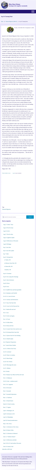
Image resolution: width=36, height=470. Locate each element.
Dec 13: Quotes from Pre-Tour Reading (11, 335)
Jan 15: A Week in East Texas (9, 348)
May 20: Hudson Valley (8, 430)
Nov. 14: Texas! (6, 319)
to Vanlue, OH (7, 259)
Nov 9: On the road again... (9, 316)
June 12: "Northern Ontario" (9, 436)
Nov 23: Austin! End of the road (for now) (12, 329)
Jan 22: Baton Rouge (7, 358)
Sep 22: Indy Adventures (8, 280)
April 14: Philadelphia (8, 417)
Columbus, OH (7, 269)
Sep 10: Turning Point (8, 257)
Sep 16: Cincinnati (7, 273)
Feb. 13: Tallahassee (7, 378)
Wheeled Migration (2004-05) (11, 21)
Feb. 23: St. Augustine (8, 384)
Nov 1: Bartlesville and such (9, 309)
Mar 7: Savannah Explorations (9, 394)
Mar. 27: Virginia (7, 407)
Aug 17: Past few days (8, 234)
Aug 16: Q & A (6, 231)
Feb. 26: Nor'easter (7, 387)
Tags (3, 207)
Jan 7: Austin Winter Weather (9, 345)
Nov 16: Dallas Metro (8, 322)
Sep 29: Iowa (6, 286)
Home (2, 21)
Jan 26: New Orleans (7, 361)
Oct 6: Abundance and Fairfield (10, 293)
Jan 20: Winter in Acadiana (9, 355)
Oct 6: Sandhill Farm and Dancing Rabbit (12, 289)
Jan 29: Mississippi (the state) (9, 364)
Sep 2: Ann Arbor (7, 247)
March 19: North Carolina (9, 404)
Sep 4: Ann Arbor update (8, 250)
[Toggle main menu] (18, 11)
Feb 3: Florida (6, 371)
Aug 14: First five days (8, 227)
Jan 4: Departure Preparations (9, 342)
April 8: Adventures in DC (9, 413)
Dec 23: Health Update (8, 338)
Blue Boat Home (14, 4)
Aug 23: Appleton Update (8, 237)
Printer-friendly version (6, 173)
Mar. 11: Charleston (7, 397)
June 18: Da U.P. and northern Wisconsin (12, 443)
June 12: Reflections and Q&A (10, 440)
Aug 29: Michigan (7, 244)
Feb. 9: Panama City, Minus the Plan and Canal (13, 374)
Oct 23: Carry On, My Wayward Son (11, 306)
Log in (14, 173)
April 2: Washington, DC (8, 410)
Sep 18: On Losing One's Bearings (10, 276)
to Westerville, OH (8, 266)
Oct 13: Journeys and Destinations (10, 299)
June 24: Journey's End (8, 446)
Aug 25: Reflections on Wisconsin (10, 240)
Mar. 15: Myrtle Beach (8, 400)
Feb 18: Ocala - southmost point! (10, 381)
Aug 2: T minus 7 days (8, 224)
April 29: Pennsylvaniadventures (10, 420)
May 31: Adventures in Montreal (10, 433)
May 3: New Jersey (7, 423)
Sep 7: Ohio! (6, 253)
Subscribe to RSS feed (7, 449)
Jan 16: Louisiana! (7, 351)
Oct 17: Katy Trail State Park (9, 302)
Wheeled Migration (6, 209)
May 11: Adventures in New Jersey (10, 426)
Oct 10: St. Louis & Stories (9, 296)
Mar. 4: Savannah (7, 391)
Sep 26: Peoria (6, 283)
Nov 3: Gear (6, 312)
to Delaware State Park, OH (10, 263)
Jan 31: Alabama (6, 368)
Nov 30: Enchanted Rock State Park (11, 332)
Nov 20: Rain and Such (8, 325)
